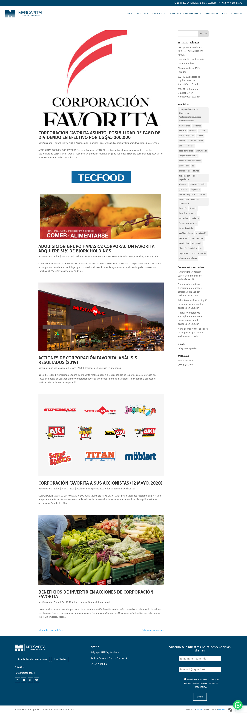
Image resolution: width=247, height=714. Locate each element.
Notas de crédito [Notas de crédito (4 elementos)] (186, 228)
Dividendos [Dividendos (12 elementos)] (184, 166)
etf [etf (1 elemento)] (193, 166)
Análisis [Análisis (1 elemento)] (192, 131)
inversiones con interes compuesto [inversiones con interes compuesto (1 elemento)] (189, 202)
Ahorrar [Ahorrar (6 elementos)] (182, 131)
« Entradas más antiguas (50, 630)
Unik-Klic (221, 710)
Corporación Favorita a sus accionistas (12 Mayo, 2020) (100, 483)
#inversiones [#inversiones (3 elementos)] (184, 126)
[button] (238, 705)
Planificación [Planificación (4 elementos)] (201, 233)
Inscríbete (60, 659)
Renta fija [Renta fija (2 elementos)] (183, 238)
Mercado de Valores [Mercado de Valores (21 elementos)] (188, 223)
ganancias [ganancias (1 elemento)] (183, 189)
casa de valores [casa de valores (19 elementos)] (186, 151)
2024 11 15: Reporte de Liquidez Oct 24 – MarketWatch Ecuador (189, 93)
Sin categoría (152, 143)
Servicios (157, 13)
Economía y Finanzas (123, 143)
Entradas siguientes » (153, 630)
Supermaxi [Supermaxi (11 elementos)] (183, 253)
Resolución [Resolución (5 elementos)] (184, 243)
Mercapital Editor (51, 143)
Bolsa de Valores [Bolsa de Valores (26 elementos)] (195, 141)
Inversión (139, 143)
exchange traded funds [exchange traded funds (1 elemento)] (189, 171)
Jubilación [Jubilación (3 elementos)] (183, 218)
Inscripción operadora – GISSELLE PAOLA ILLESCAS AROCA (190, 51)
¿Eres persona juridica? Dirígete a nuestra (208, 3)
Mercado (210, 13)
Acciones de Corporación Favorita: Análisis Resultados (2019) (87, 360)
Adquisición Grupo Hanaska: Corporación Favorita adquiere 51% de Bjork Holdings (96, 249)
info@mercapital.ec (188, 348)
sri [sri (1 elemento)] (201, 248)
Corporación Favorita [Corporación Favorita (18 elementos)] (188, 156)
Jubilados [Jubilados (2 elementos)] (195, 218)
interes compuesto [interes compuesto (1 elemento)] (187, 195)
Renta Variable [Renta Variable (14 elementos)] (196, 238)
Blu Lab (199, 710)
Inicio (130, 13)
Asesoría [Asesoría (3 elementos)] (203, 131)
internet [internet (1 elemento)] (201, 195)
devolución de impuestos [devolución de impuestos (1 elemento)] (190, 161)
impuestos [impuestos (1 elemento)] (195, 189)
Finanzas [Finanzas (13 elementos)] (183, 184)
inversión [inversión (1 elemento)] (183, 208)
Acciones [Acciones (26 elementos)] (197, 126)
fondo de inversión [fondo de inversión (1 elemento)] (198, 184)
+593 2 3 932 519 (185, 365)
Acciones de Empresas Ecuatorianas (94, 143)
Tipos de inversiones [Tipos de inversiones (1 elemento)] (188, 258)
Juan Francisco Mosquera (55, 368)
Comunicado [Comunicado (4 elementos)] (201, 151)
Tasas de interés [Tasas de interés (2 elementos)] (199, 253)
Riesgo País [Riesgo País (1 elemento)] (196, 243)
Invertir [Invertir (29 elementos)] (193, 208)
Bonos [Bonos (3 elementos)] (181, 146)
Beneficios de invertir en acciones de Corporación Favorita (95, 594)
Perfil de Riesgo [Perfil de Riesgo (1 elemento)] (186, 233)
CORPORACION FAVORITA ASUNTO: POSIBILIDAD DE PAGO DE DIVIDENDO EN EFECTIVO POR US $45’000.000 (99, 135)
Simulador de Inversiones (184, 13)
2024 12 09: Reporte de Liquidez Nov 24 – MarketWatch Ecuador (189, 81)
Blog (224, 13)
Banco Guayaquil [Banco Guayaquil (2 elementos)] (186, 136)
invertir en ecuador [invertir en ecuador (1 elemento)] (187, 213)
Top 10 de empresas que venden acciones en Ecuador (190, 292)
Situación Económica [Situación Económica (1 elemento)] (188, 248)
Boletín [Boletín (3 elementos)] (182, 141)
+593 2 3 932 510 (185, 360)
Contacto (236, 13)
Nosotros (142, 13)
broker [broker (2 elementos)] (190, 146)
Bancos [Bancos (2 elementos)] (200, 136)
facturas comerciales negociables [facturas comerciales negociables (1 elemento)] (188, 178)
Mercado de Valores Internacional (93, 602)
